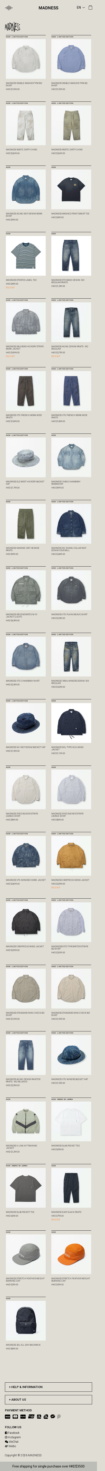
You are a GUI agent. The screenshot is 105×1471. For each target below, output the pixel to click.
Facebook (12, 1433)
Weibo (10, 1446)
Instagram (13, 1437)
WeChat (12, 1441)
